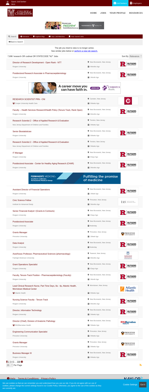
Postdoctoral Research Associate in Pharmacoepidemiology (39, 73)
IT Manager (18, 153)
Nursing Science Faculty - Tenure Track (30, 300)
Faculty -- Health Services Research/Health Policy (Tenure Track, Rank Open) (47, 110)
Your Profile (118, 12)
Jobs (103, 12)
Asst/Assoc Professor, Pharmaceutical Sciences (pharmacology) (41, 254)
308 (18, 362)
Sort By (125, 56)
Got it (142, 385)
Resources (136, 12)
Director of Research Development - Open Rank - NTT (37, 62)
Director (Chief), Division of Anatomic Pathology (34, 321)
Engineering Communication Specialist (30, 332)
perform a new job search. (86, 51)
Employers (136, 3)
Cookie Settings (130, 385)
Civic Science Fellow (22, 200)
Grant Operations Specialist (25, 264)
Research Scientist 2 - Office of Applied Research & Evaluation (41, 121)
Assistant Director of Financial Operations (31, 190)
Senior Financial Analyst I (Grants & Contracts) (34, 211)
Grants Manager (20, 232)
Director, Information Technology (27, 310)
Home (93, 12)
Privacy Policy (48, 378)
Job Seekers (120, 3)
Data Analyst (18, 243)
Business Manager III (22, 353)
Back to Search (16, 42)
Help (11, 378)
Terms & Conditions (28, 378)
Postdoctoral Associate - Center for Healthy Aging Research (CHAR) (43, 163)
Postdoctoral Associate (23, 222)
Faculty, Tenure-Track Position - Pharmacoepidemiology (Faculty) (42, 275)
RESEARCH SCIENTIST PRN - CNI (29, 99)
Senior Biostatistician (22, 131)
